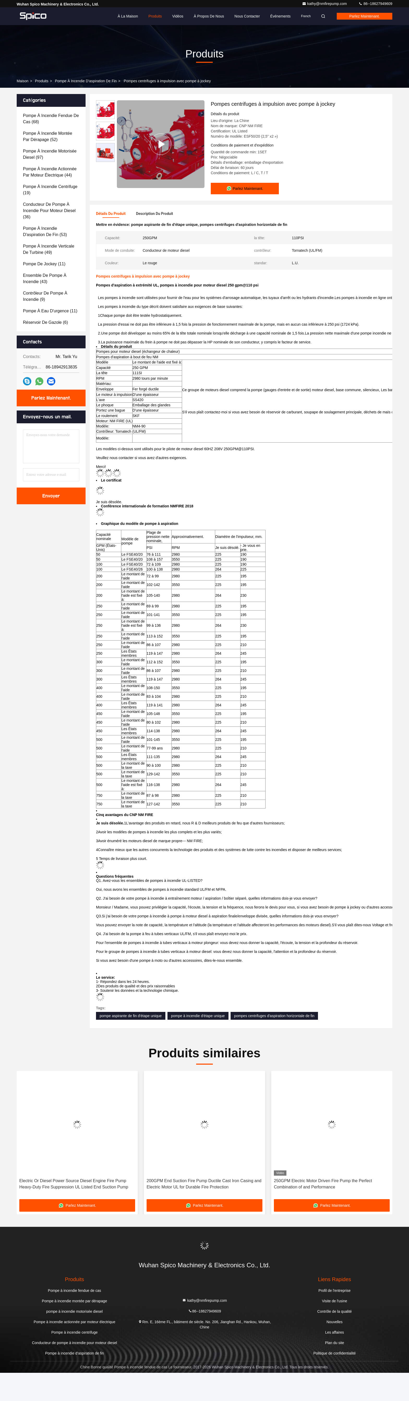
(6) (45, 322)
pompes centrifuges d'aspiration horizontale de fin (274, 1044)
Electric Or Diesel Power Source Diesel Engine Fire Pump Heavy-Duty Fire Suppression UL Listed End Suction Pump (73, 1212)
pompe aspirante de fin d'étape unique (131, 1044)
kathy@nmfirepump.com (325, 4)
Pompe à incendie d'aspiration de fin (86, 81)
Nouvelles (334, 1350)
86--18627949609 (375, 4)
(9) (45, 296)
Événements (280, 16)
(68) (51, 118)
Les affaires (334, 1360)
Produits (155, 16)
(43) (44, 278)
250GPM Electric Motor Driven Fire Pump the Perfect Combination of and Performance (323, 1212)
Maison (22, 81)
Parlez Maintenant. (364, 16)
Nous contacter (247, 16)
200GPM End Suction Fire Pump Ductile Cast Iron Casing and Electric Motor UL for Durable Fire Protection (204, 1212)
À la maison (128, 16)
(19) (50, 189)
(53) (45, 231)
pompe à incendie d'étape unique (198, 1044)
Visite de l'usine (334, 1329)
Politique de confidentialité (334, 1381)
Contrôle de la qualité (334, 1340)
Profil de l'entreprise (334, 1319)
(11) (44, 264)
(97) (49, 154)
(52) (47, 136)
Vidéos (177, 16)
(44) (49, 172)
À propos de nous (209, 16)
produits (41, 81)
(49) (48, 249)
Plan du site (334, 1371)
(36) (49, 210)
